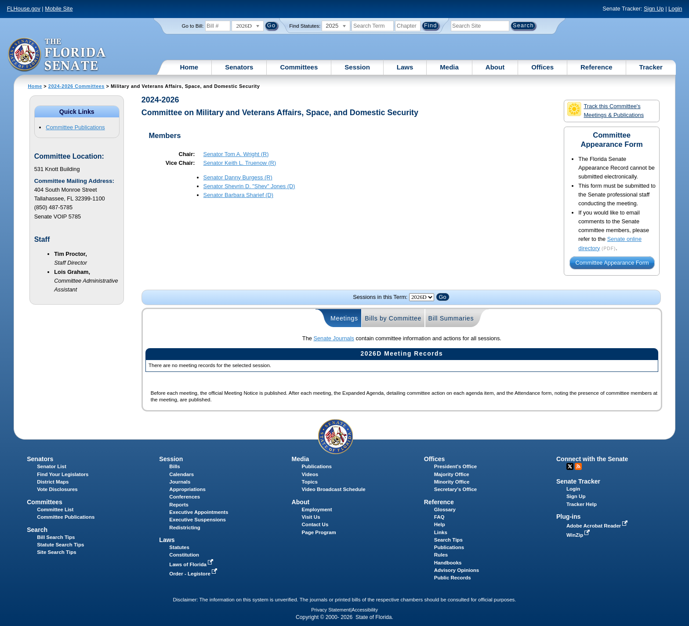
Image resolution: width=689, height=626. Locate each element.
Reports (179, 504)
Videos (310, 474)
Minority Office (452, 481)
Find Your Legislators (62, 474)
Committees (299, 67)
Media (449, 67)
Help (439, 524)
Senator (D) (249, 186)
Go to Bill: (193, 26)
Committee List (55, 509)
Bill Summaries (451, 318)
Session (357, 67)
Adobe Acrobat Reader (598, 525)
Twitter (569, 466)
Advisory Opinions (456, 570)
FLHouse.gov (23, 8)
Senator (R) (236, 154)
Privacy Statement (330, 609)
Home (189, 67)
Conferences (184, 496)
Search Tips (448, 539)
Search (37, 529)
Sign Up (654, 8)
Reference (596, 67)
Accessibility (365, 609)
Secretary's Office (455, 489)
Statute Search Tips (60, 544)
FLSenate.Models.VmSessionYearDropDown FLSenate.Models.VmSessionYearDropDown (421, 297)
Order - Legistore (194, 573)
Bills (174, 466)
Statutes (179, 547)
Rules (441, 554)
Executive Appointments (198, 512)
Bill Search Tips (56, 537)
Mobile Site (59, 8)
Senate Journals (333, 338)
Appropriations (187, 489)
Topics (310, 481)
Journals (179, 481)
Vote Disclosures (57, 489)
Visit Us (311, 517)
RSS (578, 466)
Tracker (651, 67)
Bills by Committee (393, 318)
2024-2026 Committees (76, 86)
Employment (317, 509)
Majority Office (451, 474)
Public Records (452, 577)
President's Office (455, 466)
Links (440, 532)
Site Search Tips (56, 552)
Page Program (319, 532)
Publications (317, 466)
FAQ (439, 517)
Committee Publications (75, 127)
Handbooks (448, 562)
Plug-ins (568, 516)
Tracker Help (581, 504)
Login (675, 8)
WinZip (578, 535)
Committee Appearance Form (612, 263)
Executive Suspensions (197, 519)
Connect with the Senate (592, 458)
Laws (405, 67)
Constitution (184, 554)
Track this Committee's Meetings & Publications (605, 110)
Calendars (181, 474)
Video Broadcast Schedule (334, 489)
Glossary (445, 509)
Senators (239, 67)
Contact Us (315, 524)
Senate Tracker (578, 481)
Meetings (344, 318)
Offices (542, 67)
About (495, 67)
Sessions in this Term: (380, 297)
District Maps (53, 481)
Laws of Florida (192, 564)
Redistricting (184, 527)
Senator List (51, 466)
